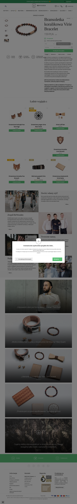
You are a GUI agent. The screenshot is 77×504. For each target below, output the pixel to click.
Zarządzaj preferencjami (23, 259)
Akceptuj (57, 259)
